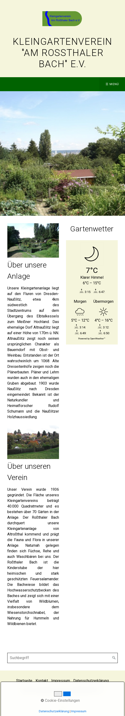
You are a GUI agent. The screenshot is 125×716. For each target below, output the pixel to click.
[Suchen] (114, 658)
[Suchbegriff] (62, 658)
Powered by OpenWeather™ (91, 338)
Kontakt (42, 680)
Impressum (60, 680)
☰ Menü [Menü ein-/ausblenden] (112, 84)
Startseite (24, 680)
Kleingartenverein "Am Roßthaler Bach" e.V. (62, 53)
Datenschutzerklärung (91, 680)
